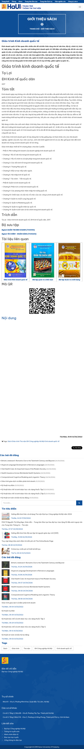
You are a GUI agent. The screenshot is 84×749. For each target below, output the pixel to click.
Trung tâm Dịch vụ (46, 1)
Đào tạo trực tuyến (11, 737)
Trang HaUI (5, 1)
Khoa (20, 1)
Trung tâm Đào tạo (31, 1)
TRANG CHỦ (34, 29)
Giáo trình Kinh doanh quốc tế (15, 280)
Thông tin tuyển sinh (11, 732)
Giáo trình (15, 441)
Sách (10, 441)
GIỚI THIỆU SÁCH (47, 29)
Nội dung (9, 318)
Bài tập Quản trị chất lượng (69, 280)
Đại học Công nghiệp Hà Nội (15, 729)
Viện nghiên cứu (60, 1)
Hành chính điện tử (11, 734)
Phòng (14, 1)
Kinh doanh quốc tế (52, 441)
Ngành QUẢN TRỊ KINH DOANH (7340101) (18, 230)
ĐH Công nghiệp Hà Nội (35, 441)
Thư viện (23, 441)
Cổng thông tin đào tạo (13, 740)
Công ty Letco (73, 1)
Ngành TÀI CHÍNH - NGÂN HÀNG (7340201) (19, 234)
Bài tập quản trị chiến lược (42, 280)
